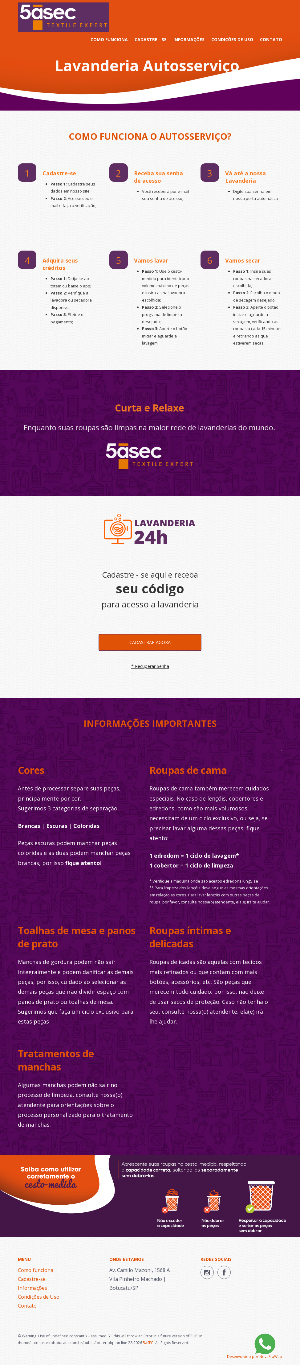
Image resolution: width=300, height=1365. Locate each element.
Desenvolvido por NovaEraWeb (254, 1356)
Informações (32, 1288)
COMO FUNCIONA (109, 39)
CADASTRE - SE (151, 39)
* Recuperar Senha (150, 666)
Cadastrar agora (150, 642)
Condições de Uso (38, 1296)
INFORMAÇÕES (189, 39)
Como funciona (35, 1270)
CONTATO (271, 39)
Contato (27, 1305)
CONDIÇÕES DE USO (232, 39)
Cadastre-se (32, 1279)
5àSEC (148, 1342)
